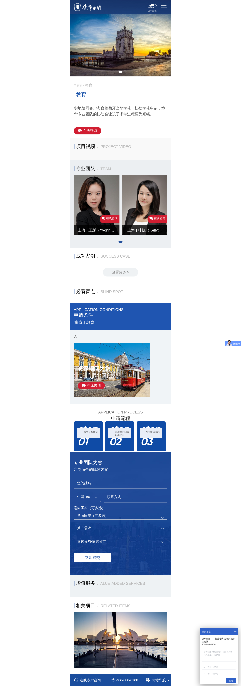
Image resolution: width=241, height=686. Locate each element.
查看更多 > (120, 272)
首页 (79, 85)
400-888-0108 (124, 680)
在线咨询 (87, 131)
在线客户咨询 (87, 680)
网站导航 (157, 680)
